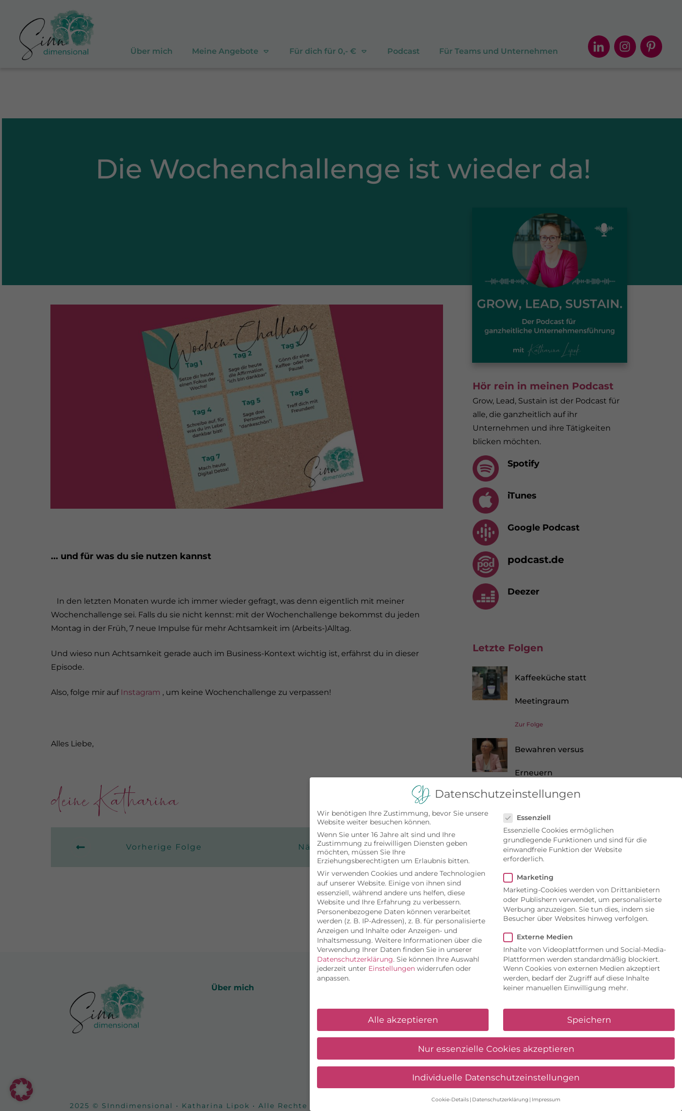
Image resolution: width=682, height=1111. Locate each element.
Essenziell (530, 817)
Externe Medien (541, 937)
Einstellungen (391, 968)
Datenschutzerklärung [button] (500, 1099)
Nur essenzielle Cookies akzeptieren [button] (496, 1049)
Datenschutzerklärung (355, 959)
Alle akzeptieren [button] (403, 1019)
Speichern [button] (589, 1019)
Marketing (531, 877)
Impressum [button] (546, 1099)
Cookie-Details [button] (450, 1099)
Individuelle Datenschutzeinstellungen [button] (496, 1077)
